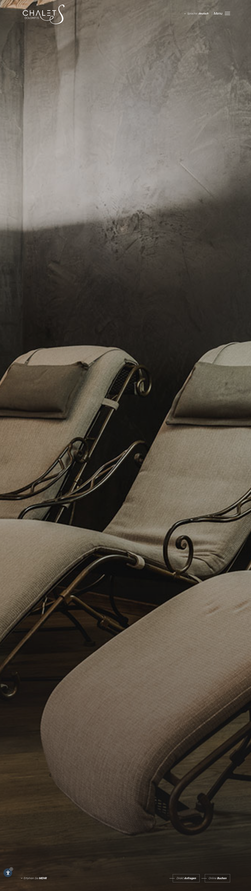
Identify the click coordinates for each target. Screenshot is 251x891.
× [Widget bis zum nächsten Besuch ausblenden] (11, 869)
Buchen (215, 878)
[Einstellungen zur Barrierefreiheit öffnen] (7, 872)
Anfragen (184, 878)
